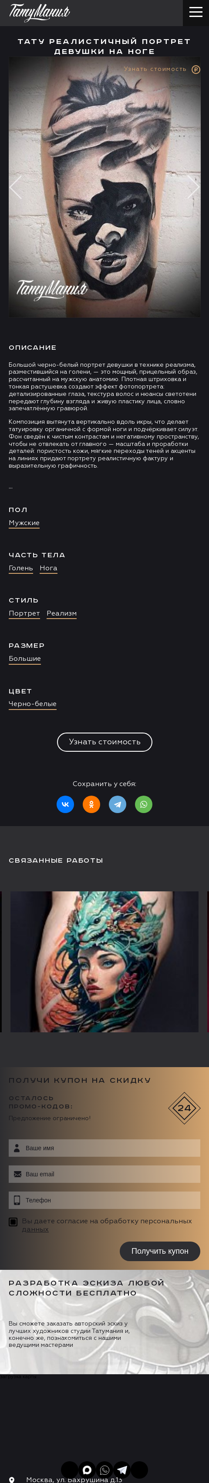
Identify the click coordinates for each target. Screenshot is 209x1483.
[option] (104, 441)
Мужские (24, 523)
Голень (21, 568)
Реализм (62, 613)
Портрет (24, 613)
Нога (48, 568)
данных (35, 1229)
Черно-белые (33, 704)
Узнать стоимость (105, 742)
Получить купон (160, 1251)
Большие (25, 659)
